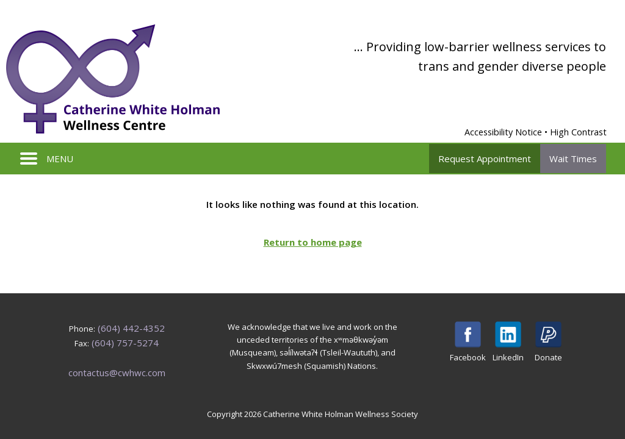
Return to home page (313, 242)
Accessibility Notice (503, 132)
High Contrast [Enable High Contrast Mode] (578, 132)
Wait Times (573, 158)
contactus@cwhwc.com (116, 372)
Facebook (468, 342)
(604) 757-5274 (125, 343)
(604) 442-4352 (131, 328)
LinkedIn (508, 342)
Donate (548, 342)
